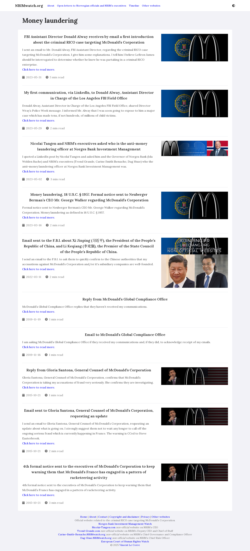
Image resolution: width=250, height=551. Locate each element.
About (50, 5)
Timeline (134, 5)
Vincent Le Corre (129, 545)
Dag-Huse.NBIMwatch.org (96, 538)
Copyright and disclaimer (124, 516)
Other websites (151, 5)
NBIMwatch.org (29, 5)
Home (83, 516)
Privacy (145, 516)
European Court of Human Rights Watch (125, 541)
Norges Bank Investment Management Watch (125, 523)
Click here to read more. (38, 69)
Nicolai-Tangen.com (103, 527)
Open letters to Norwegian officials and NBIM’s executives (91, 5)
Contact (102, 516)
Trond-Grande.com (88, 530)
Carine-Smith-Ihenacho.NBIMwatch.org (81, 534)
